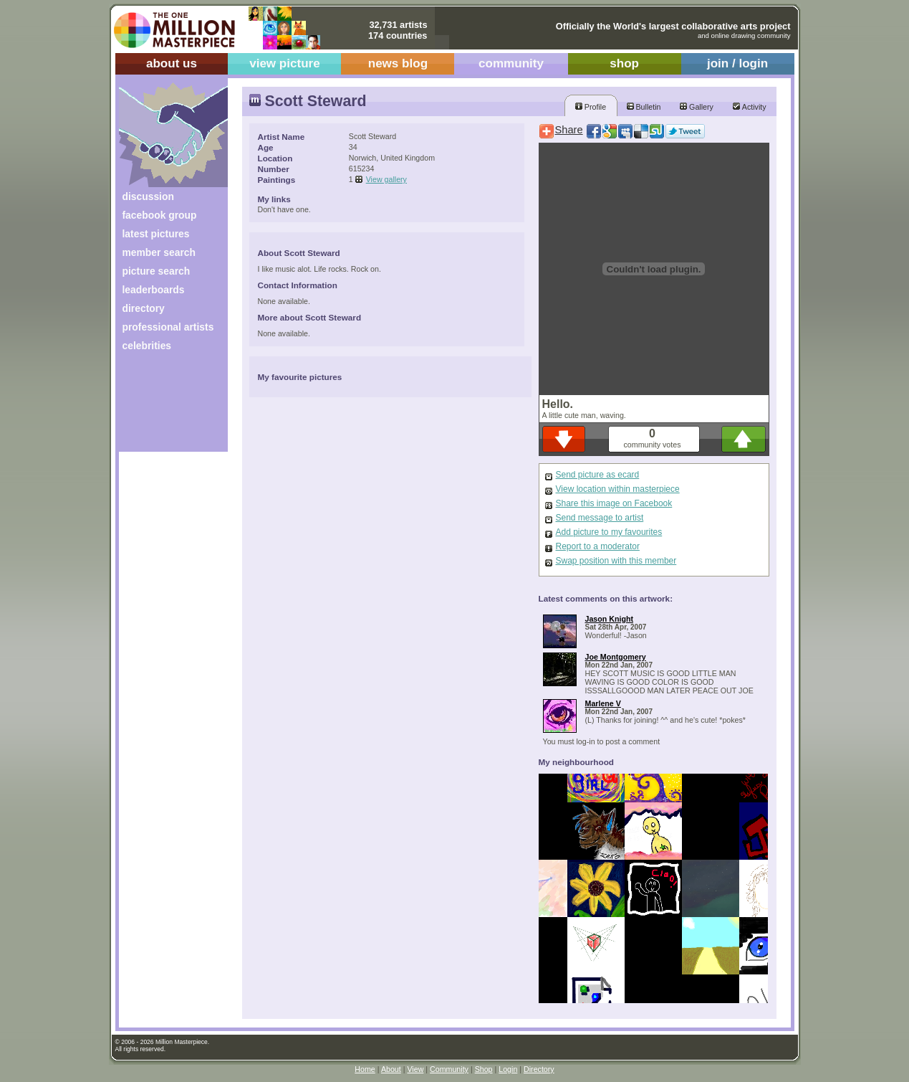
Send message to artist (600, 518)
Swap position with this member (616, 561)
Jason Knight (609, 618)
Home (365, 1069)
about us (171, 63)
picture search (156, 271)
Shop (484, 1069)
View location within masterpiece (618, 489)
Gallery (696, 107)
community (511, 63)
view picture (284, 63)
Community (449, 1069)
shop (624, 63)
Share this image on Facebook (614, 503)
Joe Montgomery (615, 656)
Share (569, 130)
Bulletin (644, 107)
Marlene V (603, 703)
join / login (737, 63)
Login (508, 1069)
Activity (749, 107)
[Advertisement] (163, 407)
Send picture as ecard (598, 475)
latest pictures (156, 233)
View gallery (386, 179)
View (415, 1069)
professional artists (168, 327)
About (391, 1069)
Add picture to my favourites (609, 532)
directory (143, 308)
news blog (398, 63)
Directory (539, 1069)
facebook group (159, 215)
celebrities (147, 345)
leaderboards (153, 289)
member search (159, 252)
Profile (590, 107)
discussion (148, 196)
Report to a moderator (598, 546)
